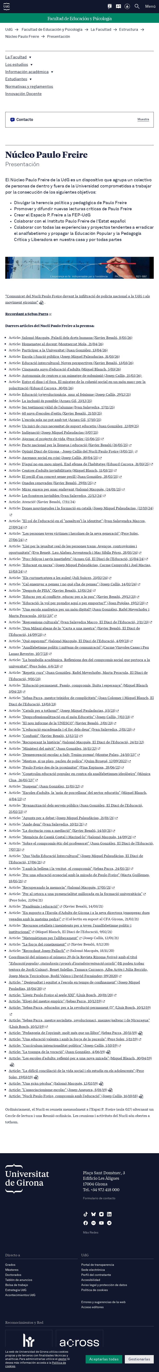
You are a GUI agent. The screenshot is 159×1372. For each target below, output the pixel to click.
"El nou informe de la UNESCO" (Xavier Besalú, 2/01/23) (69, 722)
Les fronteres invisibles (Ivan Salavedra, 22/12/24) (64, 495)
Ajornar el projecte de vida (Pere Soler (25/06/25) (63, 438)
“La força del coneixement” (46, 943)
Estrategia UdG (15, 1290)
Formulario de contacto (99, 1198)
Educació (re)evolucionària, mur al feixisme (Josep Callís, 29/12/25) (76, 394)
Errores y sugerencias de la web (103, 1302)
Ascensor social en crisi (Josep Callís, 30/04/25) (62, 457)
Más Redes (90, 1232)
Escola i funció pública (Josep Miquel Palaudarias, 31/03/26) (71, 356)
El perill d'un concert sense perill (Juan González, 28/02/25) (72, 476)
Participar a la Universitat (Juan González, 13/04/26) (65, 349)
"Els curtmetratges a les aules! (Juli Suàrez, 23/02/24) (66, 577)
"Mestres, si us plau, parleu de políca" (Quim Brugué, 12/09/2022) (76, 760)
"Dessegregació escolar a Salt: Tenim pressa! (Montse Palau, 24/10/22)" (81, 754)
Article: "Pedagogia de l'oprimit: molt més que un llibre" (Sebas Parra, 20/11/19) (76, 1032)
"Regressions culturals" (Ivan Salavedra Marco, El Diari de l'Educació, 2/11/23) (87, 621)
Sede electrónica (93, 1269)
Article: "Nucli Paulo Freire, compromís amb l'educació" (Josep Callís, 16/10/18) (76, 1095)
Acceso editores (92, 1307)
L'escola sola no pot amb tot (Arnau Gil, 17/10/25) (61, 419)
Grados (10, 1264)
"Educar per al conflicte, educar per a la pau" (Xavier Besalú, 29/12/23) (80, 596)
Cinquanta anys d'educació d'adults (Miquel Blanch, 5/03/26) (71, 368)
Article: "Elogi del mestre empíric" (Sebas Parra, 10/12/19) (57, 1000)
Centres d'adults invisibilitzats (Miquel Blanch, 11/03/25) (69, 470)
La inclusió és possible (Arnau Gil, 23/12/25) (57, 400)
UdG (9, 30)
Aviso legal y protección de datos (104, 1285)
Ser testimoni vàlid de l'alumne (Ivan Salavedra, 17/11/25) (68, 406)
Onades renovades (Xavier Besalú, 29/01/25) (59, 482)
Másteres (11, 1269)
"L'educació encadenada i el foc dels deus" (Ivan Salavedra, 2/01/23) (78, 729)
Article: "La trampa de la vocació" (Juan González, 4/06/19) (60, 1051)
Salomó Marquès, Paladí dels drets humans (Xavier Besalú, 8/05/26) (76, 337)
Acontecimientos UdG (20, 1295)
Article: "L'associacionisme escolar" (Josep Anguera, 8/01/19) (61, 1089)
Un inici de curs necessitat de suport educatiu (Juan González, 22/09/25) (80, 425)
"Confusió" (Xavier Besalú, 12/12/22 (52, 735)
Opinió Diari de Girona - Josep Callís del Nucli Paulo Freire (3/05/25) (80, 450)
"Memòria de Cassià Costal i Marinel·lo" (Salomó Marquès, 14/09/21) (79, 836)
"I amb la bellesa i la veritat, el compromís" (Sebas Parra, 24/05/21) (77, 868)
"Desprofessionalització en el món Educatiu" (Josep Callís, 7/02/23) (78, 716)
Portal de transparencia (97, 1264)
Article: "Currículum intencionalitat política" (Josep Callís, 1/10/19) (65, 1045)
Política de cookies (94, 1290)
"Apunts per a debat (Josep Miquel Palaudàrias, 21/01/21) (70, 817)
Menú (150, 7)
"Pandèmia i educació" (42, 905)
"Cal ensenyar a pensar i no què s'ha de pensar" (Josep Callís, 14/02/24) (81, 583)
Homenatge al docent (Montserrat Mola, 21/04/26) (62, 343)
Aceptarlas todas (103, 1359)
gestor (62, 1359)
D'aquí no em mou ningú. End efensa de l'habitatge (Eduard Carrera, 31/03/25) (87, 463)
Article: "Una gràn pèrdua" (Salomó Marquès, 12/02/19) (56, 1083)
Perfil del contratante (96, 1275)
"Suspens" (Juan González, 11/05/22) (52, 785)
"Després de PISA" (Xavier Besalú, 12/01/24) (59, 590)
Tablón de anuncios (18, 1280)
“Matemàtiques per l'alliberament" (52, 937)
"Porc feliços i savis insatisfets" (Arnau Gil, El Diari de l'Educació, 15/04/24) (85, 558)
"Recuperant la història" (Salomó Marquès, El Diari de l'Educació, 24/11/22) (82, 741)
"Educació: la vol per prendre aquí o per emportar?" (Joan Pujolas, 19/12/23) (85, 602)
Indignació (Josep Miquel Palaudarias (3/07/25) (60, 432)
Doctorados (13, 1275)
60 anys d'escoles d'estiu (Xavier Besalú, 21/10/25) (62, 412)
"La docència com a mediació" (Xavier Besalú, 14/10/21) (68, 830)
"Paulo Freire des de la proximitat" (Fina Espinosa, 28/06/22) (73, 767)
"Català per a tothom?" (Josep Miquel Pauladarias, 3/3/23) (70, 710)
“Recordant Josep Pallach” (45, 950)
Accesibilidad (90, 1280)
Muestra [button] (143, 119)
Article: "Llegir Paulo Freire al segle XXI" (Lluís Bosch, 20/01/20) (63, 994)
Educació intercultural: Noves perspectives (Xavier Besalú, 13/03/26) (77, 362)
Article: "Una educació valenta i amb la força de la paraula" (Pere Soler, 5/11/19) (75, 1038)
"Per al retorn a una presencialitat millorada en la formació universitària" (84, 893)
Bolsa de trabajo (16, 1285)
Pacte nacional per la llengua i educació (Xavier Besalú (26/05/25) (77, 444)
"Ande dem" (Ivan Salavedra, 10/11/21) (54, 823)
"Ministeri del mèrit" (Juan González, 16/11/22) (61, 748)
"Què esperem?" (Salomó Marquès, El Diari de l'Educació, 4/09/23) (77, 640)
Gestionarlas (139, 1359)
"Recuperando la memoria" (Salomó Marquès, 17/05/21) (68, 887)
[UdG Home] (6, 6)
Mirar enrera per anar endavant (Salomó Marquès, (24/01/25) (73, 488)
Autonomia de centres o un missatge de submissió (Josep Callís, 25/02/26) (82, 375)
